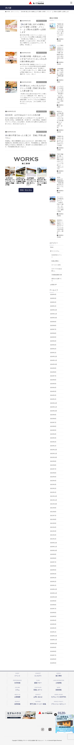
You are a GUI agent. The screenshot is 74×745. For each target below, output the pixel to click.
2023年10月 (53, 411)
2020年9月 (53, 554)
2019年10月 (53, 597)
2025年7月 (53, 329)
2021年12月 (53, 496)
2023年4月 (53, 434)
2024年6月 (53, 380)
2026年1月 (53, 306)
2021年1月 (53, 539)
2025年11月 (53, 314)
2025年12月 (53, 310)
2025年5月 (53, 337)
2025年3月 (53, 345)
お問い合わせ (38, 695)
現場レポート (38, 688)
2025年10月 (53, 317)
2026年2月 (53, 302)
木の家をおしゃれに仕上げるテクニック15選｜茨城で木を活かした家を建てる (33, 88)
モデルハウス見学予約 (58, 695)
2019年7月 (53, 608)
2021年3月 (53, 531)
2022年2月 (53, 488)
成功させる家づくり (56, 279)
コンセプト (38, 674)
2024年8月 (53, 372)
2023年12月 (53, 403)
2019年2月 (53, 628)
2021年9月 (53, 508)
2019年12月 (53, 589)
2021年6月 (53, 519)
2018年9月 (53, 647)
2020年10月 (53, 550)
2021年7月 (53, 515)
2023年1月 (53, 446)
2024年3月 (53, 391)
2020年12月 (53, 542)
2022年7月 (53, 469)
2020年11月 (53, 546)
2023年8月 (53, 418)
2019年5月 (53, 616)
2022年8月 (53, 465)
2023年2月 (53, 442)
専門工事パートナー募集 (38, 702)
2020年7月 (53, 562)
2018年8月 (53, 651)
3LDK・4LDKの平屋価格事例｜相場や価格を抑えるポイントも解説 (60, 183)
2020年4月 (53, 574)
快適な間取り (55, 261)
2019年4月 (53, 620)
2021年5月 (53, 523)
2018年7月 (53, 655)
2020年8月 (53, 558)
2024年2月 (53, 395)
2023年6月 (53, 426)
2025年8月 (53, 325)
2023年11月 (53, 407)
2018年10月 (53, 643)
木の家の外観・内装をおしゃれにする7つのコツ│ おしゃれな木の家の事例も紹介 (33, 58)
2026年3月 (53, 298)
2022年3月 (53, 484)
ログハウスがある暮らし (56, 270)
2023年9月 (53, 414)
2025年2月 (53, 348)
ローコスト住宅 (56, 265)
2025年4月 (53, 341)
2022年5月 (53, 476)
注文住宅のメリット (56, 256)
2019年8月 (53, 604)
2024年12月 (53, 356)
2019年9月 (53, 601)
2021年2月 (53, 535)
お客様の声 (53, 284)
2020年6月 (53, 566)
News (51, 247)
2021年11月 (53, 500)
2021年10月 (53, 504)
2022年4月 (53, 480)
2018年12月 (53, 636)
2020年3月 (53, 577)
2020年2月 (53, 581)
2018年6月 (53, 659)
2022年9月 (53, 461)
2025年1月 (53, 352)
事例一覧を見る (26, 190)
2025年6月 (53, 333)
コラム (17, 688)
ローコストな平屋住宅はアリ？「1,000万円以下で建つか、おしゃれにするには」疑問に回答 (60, 204)
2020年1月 (53, 585)
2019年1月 (53, 632)
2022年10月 (53, 457)
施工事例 (58, 674)
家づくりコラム (41, 20)
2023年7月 (53, 422)
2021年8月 (53, 511)
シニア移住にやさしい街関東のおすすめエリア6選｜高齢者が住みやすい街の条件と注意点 (60, 53)
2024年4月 (53, 387)
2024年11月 (53, 360)
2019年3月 (53, 624)
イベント (17, 674)
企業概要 (17, 695)
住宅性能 (17, 681)
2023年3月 (53, 438)
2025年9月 (53, 321)
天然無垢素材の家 (56, 274)
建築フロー (38, 681)
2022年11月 (53, 453)
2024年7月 (53, 376)
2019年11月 (53, 593)
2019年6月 (53, 612)
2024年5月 (53, 383)
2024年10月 (53, 364)
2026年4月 (53, 294)
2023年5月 (53, 430)
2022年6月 (53, 473)
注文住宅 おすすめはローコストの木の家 (22, 115)
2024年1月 (53, 399)
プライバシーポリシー (58, 702)
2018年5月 (53, 663)
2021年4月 (53, 527)
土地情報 (58, 681)
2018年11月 (53, 639)
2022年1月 (53, 492)
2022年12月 (53, 449)
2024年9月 (53, 368)
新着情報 (58, 688)
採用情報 (17, 702)
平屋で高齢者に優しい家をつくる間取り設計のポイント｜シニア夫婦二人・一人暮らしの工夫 (60, 161)
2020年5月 (53, 570)
